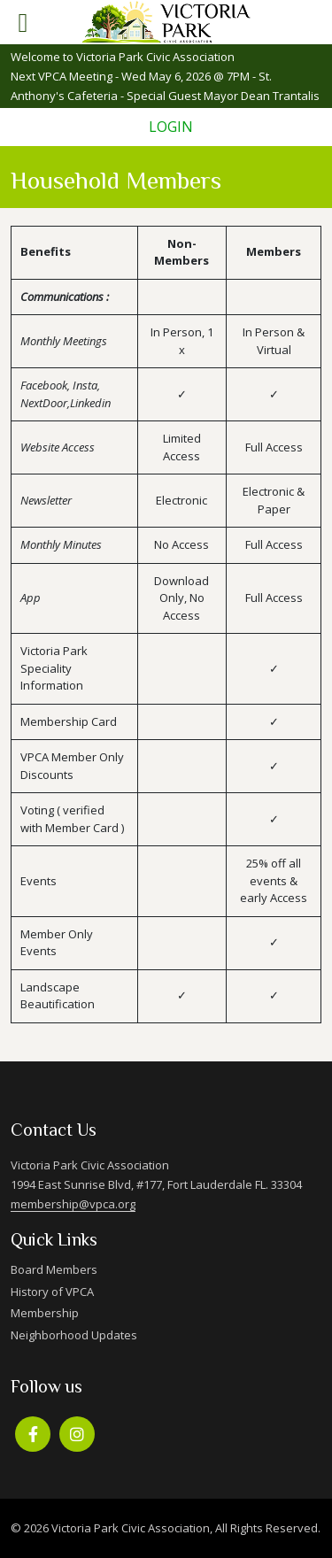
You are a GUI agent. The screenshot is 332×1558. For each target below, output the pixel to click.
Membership (45, 1313)
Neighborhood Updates (74, 1335)
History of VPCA (52, 1292)
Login (171, 126)
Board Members (54, 1269)
